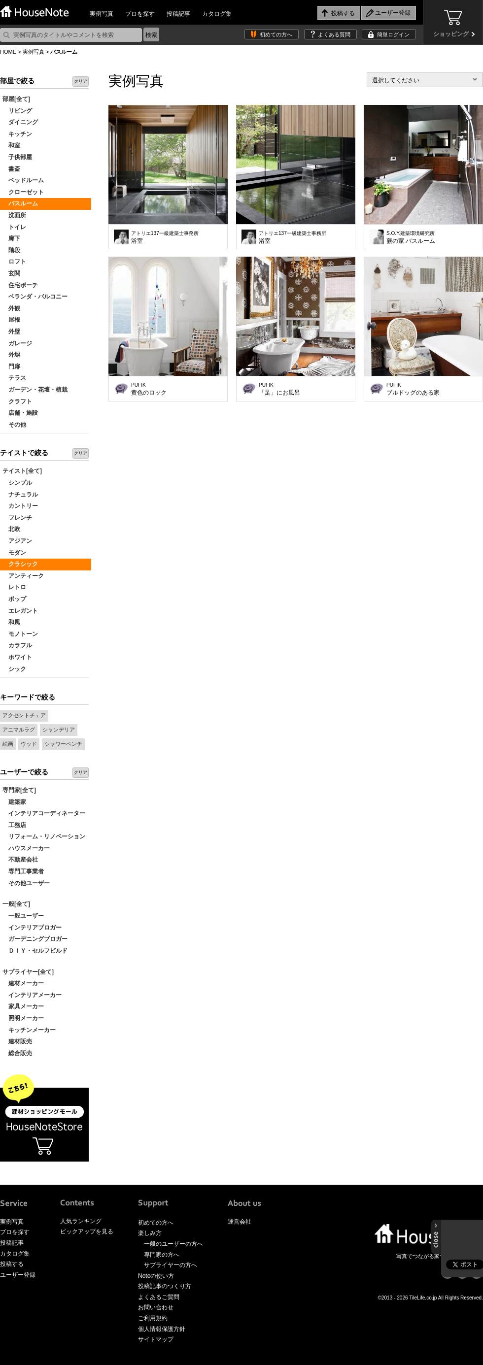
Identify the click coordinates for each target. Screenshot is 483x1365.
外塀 (11, 354)
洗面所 (14, 215)
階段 (11, 250)
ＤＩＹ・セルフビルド (35, 950)
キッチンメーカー (29, 1030)
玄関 (11, 273)
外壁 (11, 331)
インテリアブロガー (32, 927)
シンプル (17, 482)
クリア (80, 81)
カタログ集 (217, 13)
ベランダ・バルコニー (35, 296)
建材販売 (17, 1041)
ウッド (29, 744)
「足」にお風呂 (279, 389)
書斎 (11, 169)
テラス (14, 377)
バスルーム (20, 203)
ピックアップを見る (86, 1231)
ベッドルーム (23, 180)
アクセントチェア (24, 715)
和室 (11, 145)
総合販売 (17, 1053)
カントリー (20, 505)
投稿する (12, 1264)
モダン (14, 552)
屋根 (11, 319)
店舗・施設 (20, 412)
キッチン (17, 134)
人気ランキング (81, 1221)
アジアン (17, 540)
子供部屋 (17, 157)
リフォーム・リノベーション (43, 836)
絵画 (7, 744)
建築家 (14, 802)
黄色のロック (149, 389)
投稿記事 (178, 13)
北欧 (11, 529)
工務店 (14, 825)
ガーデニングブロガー (35, 938)
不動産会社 (20, 859)
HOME (8, 52)
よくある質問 (334, 34)
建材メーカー (23, 983)
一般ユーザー (23, 915)
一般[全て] (16, 903)
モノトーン (20, 634)
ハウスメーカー (26, 848)
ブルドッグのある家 (413, 389)
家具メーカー (23, 1006)
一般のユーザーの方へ (173, 1243)
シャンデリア (58, 729)
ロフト (14, 261)
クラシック (20, 564)
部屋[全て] (16, 99)
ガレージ (17, 343)
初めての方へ (276, 34)
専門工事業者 (23, 871)
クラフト (17, 401)
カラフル (17, 645)
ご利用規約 (153, 1318)
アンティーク (23, 575)
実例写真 (101, 13)
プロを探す (140, 13)
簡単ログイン (393, 34)
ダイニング (20, 122)
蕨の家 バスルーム (410, 237)
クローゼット (23, 192)
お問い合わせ (155, 1307)
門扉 (11, 366)
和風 (11, 622)
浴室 (165, 237)
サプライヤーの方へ (170, 1265)
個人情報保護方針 (161, 1329)
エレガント (20, 610)
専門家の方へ (161, 1254)
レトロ (14, 587)
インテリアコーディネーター (43, 813)
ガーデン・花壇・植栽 (35, 389)
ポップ (14, 599)
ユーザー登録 (17, 1274)
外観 (11, 308)
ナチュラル (20, 494)
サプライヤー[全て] (28, 971)
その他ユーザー (26, 883)
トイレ (14, 227)
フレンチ (17, 517)
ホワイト (17, 657)
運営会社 (239, 1221)
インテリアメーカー (32, 995)
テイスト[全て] (22, 470)
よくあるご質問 (158, 1297)
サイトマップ (155, 1339)
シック (14, 669)
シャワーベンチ (63, 744)
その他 (14, 424)
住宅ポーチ (20, 285)
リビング (17, 110)
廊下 (11, 238)
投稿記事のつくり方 (164, 1286)
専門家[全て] (19, 790)
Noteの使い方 (156, 1275)
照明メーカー (23, 1018)
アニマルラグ (18, 729)
